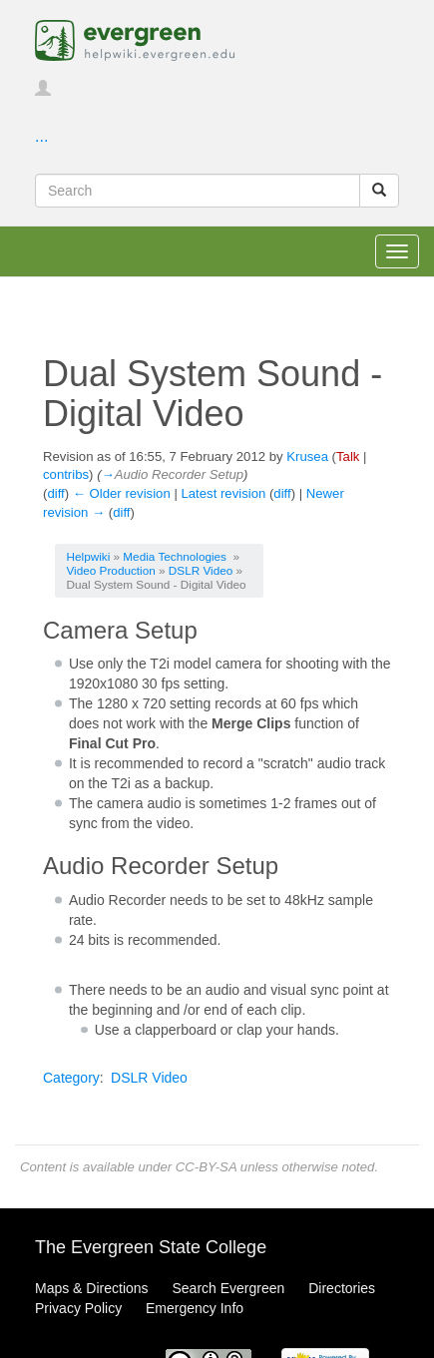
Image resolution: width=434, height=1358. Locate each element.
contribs (66, 474)
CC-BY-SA (206, 1166)
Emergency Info (194, 1308)
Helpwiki (89, 556)
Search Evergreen (228, 1288)
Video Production (111, 570)
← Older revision (122, 493)
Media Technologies (174, 556)
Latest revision (223, 493)
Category (71, 1078)
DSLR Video (200, 570)
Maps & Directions (92, 1288)
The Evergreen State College (150, 1247)
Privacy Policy (78, 1308)
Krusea (307, 456)
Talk (347, 456)
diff (55, 493)
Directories (341, 1288)
